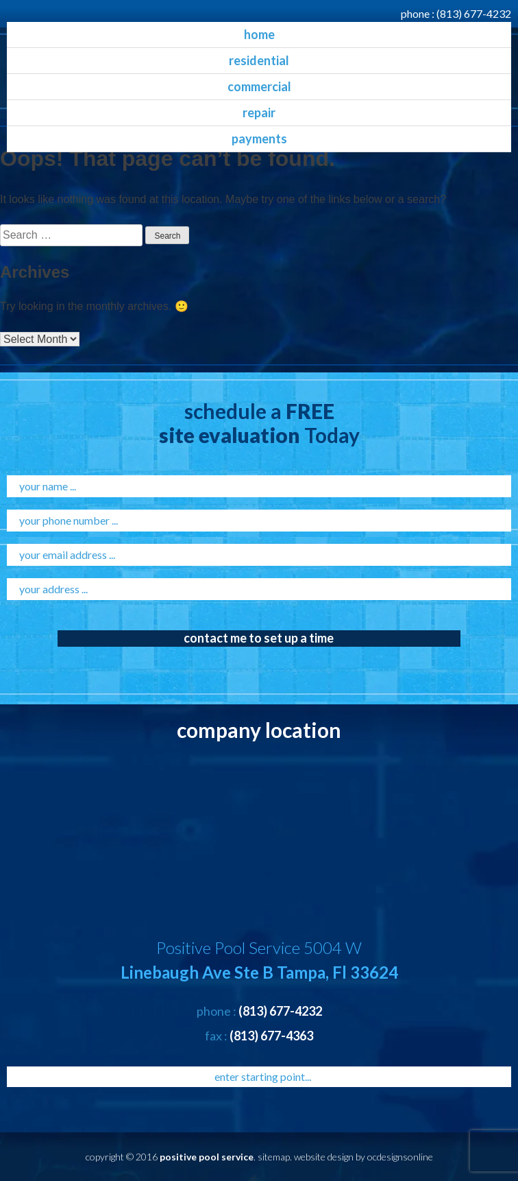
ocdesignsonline (400, 1156)
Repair (259, 112)
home (259, 34)
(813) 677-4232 (473, 13)
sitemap (274, 1156)
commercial (259, 86)
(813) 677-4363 (271, 1035)
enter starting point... (262, 1076)
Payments (259, 138)
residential (259, 60)
